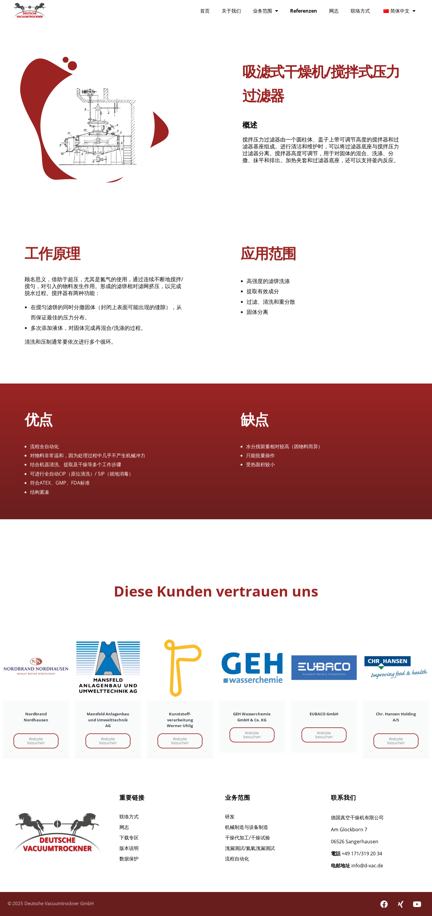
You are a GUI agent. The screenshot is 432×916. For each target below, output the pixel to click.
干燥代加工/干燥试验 (247, 837)
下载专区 (129, 837)
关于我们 (231, 11)
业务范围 (265, 10)
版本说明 (129, 848)
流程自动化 (237, 858)
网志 (334, 11)
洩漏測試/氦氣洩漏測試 (250, 848)
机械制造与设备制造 (246, 827)
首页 (205, 11)
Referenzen (303, 11)
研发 (230, 816)
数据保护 (129, 858)
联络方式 (360, 11)
